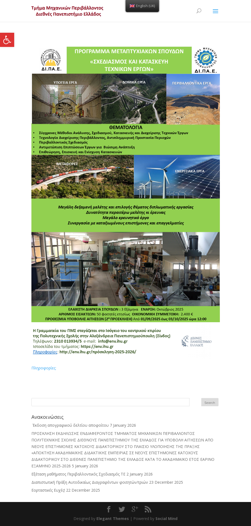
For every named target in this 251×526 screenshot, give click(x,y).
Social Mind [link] (166, 518)
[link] (7, 40)
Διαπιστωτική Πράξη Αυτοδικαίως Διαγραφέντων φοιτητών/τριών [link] (89, 482)
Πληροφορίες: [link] (43, 367)
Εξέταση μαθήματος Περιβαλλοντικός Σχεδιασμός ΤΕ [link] (78, 474)
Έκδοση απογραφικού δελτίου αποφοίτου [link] (70, 425)
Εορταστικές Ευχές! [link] (48, 490)
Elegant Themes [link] (112, 518)
